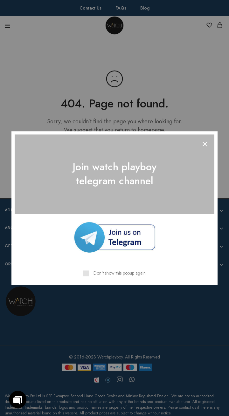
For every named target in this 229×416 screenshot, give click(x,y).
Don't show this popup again (120, 273)
